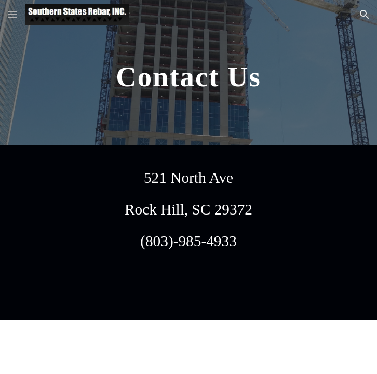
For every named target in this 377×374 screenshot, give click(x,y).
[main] (188, 73)
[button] (12, 14)
